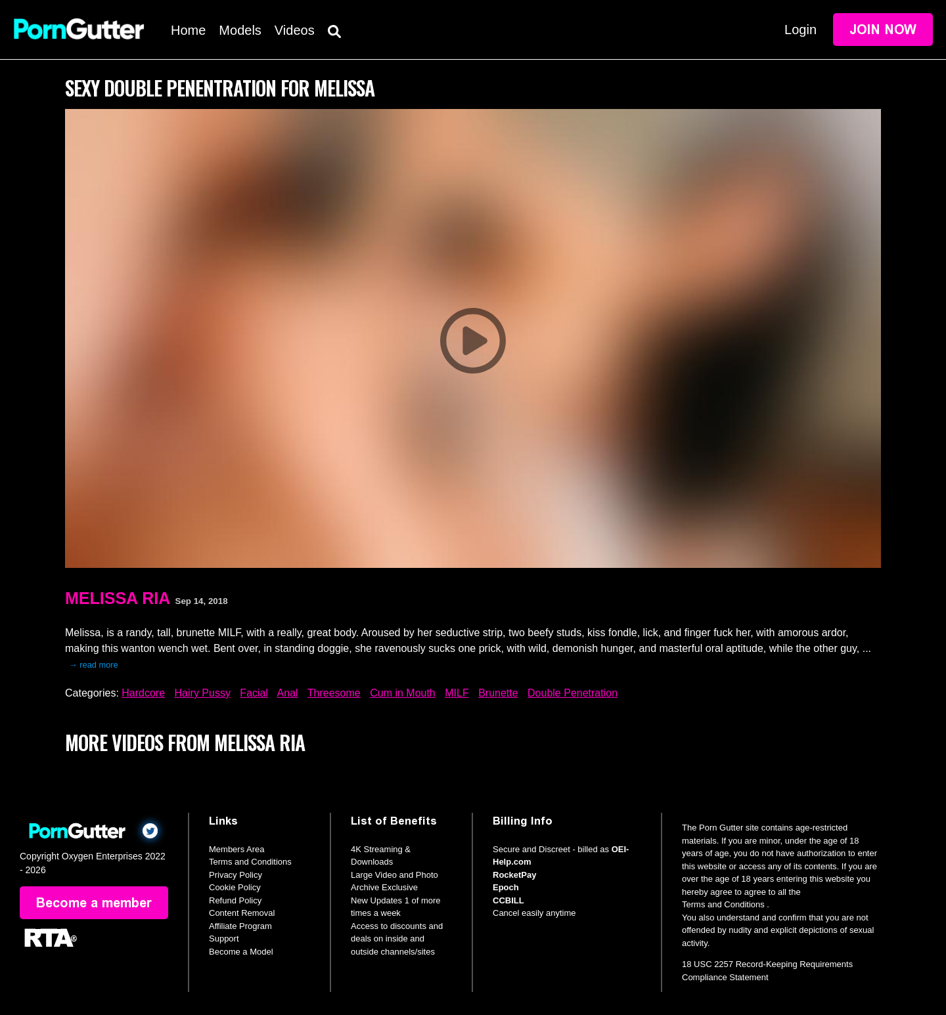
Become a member (94, 903)
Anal (287, 693)
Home (188, 30)
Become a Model (241, 952)
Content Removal (242, 913)
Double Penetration (573, 693)
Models (240, 30)
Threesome (334, 693)
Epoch (506, 887)
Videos (295, 30)
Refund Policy (235, 900)
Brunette (498, 693)
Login (800, 29)
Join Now (882, 29)
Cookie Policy (235, 887)
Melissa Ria (117, 598)
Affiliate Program (240, 926)
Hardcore (143, 693)
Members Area (237, 849)
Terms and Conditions (250, 862)
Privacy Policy (235, 875)
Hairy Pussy (203, 693)
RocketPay (514, 875)
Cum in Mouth (403, 693)
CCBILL (508, 900)
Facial (254, 693)
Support (224, 938)
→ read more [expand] (93, 665)
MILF (456, 693)
